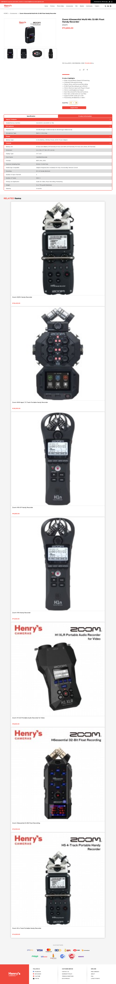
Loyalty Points (95, 978)
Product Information (85, 116)
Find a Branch (95, 971)
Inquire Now (74, 107)
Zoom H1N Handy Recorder (21, 612)
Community (89, 6)
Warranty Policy (67, 974)
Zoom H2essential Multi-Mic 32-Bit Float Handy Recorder (38, 13)
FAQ (92, 976)
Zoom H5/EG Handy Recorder (22, 297)
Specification (31, 116)
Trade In (97, 6)
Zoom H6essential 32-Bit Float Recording (26, 823)
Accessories (69, 6)
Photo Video (60, 6)
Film (76, 6)
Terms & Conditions (67, 976)
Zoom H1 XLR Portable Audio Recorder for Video (28, 718)
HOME (6, 13)
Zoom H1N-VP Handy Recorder (22, 507)
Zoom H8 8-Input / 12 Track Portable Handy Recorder (30, 402)
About (93, 974)
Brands (82, 6)
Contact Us (65, 971)
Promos (52, 6)
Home (46, 6)
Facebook (37, 971)
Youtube (36, 976)
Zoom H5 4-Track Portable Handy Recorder (26, 928)
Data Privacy (66, 978)
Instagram (37, 974)
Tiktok (36, 978)
